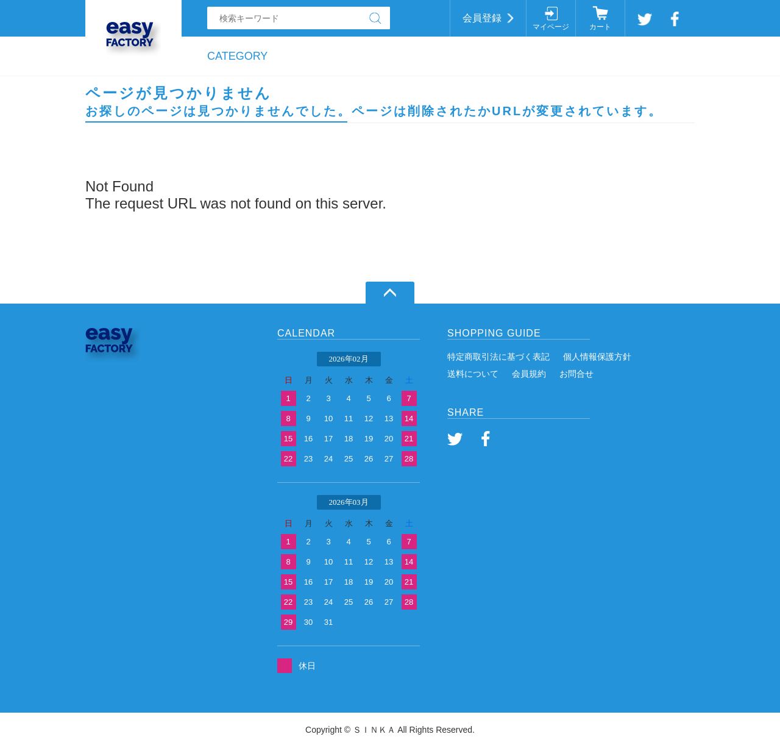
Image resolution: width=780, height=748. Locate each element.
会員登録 (482, 18)
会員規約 (529, 374)
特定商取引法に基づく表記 (498, 357)
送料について (472, 374)
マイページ (551, 27)
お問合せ (576, 374)
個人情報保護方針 (597, 357)
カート (600, 27)
